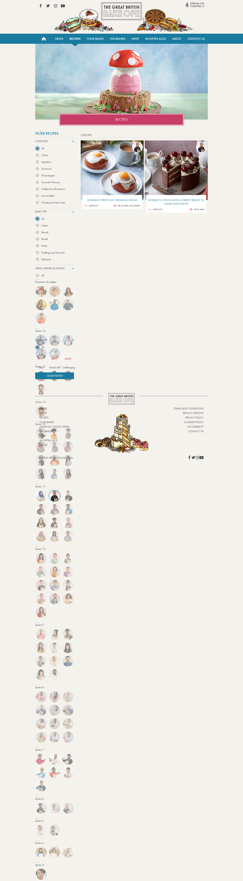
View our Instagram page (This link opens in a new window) (55, 6)
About (176, 39)
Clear (55, 375)
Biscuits (45, 232)
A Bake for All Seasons (53, 189)
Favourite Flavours (50, 182)
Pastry (44, 245)
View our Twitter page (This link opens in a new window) (48, 6)
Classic (45, 155)
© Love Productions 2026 (56, 457)
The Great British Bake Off (121, 11)
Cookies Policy (194, 422)
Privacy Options (193, 413)
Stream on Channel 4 (188, 6)
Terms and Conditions (189, 408)
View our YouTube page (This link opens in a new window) (63, 6)
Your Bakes (95, 39)
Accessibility (196, 426)
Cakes (44, 225)
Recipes (75, 39)
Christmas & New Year (53, 202)
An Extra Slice (155, 39)
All (42, 148)
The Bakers (117, 39)
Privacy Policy (194, 417)
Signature (46, 161)
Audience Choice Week (54, 426)
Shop (135, 39)
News (59, 39)
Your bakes (46, 422)
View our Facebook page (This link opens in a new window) (41, 6)
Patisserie (46, 259)
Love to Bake (48, 195)
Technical (46, 168)
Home (43, 39)
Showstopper (48, 175)
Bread (44, 239)
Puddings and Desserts (53, 252)
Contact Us (196, 39)
